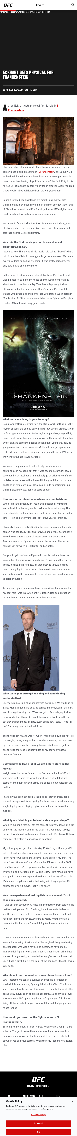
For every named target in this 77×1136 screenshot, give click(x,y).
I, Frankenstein (46, 171)
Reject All (38, 1125)
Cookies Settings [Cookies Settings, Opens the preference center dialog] (38, 1117)
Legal (58, 1096)
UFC (8, 1096)
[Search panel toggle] (73, 4)
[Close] (72, 1103)
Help (41, 1096)
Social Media (29, 1096)
